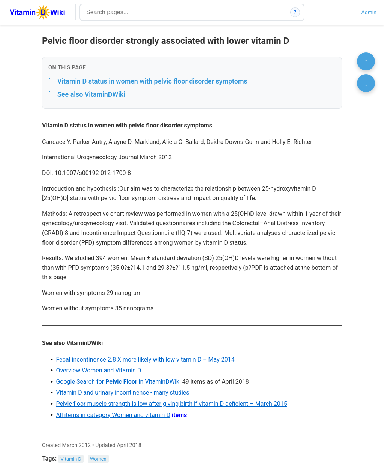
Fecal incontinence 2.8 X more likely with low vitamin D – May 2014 (145, 359)
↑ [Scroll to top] (366, 61)
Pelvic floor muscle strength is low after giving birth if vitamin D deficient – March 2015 (171, 403)
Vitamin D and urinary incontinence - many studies (122, 392)
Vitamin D (71, 459)
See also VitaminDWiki (91, 94)
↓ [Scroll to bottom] (366, 83)
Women (98, 459)
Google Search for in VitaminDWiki (118, 381)
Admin (369, 12)
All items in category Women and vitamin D (113, 415)
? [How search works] (295, 12)
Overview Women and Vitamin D (98, 370)
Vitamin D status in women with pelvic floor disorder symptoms (152, 81)
